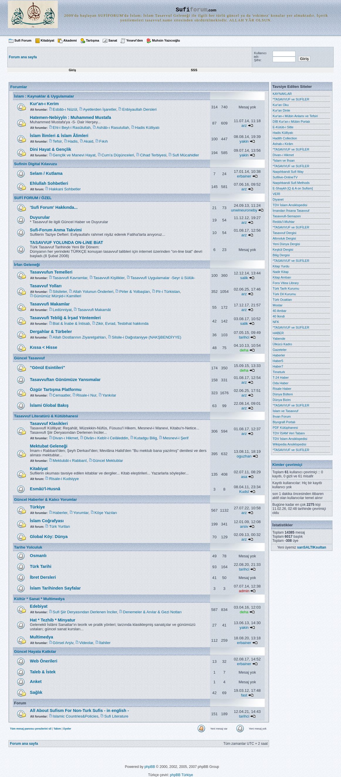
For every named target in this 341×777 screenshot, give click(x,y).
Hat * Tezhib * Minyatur (52, 620)
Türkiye (37, 507)
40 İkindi (279, 316)
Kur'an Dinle (281, 110)
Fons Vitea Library (286, 283)
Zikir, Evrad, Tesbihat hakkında (122, 323)
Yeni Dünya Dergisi (286, 244)
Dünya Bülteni (283, 394)
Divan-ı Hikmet (65, 438)
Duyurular (40, 217)
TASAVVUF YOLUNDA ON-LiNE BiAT (66, 242)
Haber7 (278, 366)
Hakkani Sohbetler (65, 189)
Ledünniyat (62, 310)
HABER (278, 333)
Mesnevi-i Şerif (175, 438)
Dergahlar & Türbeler (51, 331)
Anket (36, 681)
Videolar (86, 643)
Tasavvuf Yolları (46, 286)
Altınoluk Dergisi (284, 238)
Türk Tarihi (40, 566)
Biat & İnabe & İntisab (71, 323)
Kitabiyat (47, 40)
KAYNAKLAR (282, 93)
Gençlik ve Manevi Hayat (74, 155)
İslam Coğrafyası (47, 520)
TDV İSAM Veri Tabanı (289, 433)
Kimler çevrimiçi (287, 464)
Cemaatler (61, 395)
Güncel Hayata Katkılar (35, 651)
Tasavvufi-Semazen (287, 216)
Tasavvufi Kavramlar (70, 278)
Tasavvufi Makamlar (50, 304)
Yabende (279, 338)
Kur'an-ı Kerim (44, 103)
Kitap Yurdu (281, 266)
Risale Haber (282, 388)
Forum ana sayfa (24, 744)
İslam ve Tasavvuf (285, 411)
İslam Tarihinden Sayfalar (55, 588)
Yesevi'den (134, 40)
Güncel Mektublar (108, 460)
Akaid (88, 141)
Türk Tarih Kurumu (286, 288)
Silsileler (60, 291)
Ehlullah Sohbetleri (49, 183)
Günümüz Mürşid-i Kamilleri (57, 296)
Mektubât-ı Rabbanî (70, 460)
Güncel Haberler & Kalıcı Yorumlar (45, 499)
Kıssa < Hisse (43, 347)
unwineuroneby (244, 210)
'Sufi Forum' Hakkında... (54, 207)
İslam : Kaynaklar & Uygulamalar (44, 96)
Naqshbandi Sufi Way (288, 171)
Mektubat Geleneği (48, 446)
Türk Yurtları (59, 526)
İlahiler (105, 643)
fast (244, 695)
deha (244, 350)
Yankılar (109, 395)
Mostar (278, 305)
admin (244, 591)
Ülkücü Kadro (282, 344)
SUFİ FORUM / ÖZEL (33, 198)
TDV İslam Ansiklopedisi (290, 205)
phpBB (149, 767)
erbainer (244, 176)
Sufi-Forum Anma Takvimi (56, 230)
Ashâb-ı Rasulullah (113, 127)
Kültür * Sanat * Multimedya (39, 599)
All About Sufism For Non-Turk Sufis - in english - (79, 710)
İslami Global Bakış (49, 405)
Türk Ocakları (282, 299)
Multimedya (41, 637)
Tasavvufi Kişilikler (108, 278)
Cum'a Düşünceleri (118, 155)
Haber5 (278, 361)
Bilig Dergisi (281, 255)
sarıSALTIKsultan (311, 547)
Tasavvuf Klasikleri (49, 423)
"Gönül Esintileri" (47, 367)
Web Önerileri (43, 661)
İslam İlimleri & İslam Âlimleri (59, 135)
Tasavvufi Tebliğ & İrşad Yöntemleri (65, 317)
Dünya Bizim (282, 400)
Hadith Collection (285, 138)
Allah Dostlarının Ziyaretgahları (79, 337)
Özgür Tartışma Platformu (56, 389)
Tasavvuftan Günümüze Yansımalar (65, 379)
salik (244, 278)
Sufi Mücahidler (185, 155)
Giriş (72, 70)
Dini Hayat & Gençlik (50, 149)
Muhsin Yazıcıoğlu (166, 40)
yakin (244, 141)
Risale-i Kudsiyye (64, 479)
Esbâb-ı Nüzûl (65, 109)
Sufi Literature (116, 716)
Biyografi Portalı (284, 422)
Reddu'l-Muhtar (284, 221)
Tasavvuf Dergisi (284, 233)
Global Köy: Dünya (49, 536)
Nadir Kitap (280, 272)
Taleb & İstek (43, 672)
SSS (194, 70)
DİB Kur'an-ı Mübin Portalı (291, 121)
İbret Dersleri (43, 577)
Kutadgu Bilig (145, 438)
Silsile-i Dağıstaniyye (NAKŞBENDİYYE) (146, 337)
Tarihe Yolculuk (28, 547)
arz (244, 125)
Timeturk (279, 372)
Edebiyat (39, 606)
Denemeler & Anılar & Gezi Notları (152, 612)
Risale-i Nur (86, 395)
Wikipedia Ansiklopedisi (289, 444)
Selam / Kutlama (46, 173)
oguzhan (244, 456)
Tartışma (92, 40)
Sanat (112, 40)
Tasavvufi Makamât (94, 310)
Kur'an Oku (281, 105)
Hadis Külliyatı (147, 127)
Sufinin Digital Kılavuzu (35, 164)
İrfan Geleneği (27, 264)
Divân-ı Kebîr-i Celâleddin (106, 438)
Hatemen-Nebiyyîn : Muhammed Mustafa (70, 117)
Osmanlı (38, 555)
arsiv (244, 526)
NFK (276, 322)
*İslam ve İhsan (284, 160)
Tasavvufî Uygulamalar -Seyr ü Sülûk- (163, 278)
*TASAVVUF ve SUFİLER (291, 99)
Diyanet (278, 199)
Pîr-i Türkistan (168, 291)
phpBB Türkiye (181, 775)
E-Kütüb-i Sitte (283, 127)
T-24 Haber (281, 377)
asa (244, 476)
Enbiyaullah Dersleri (139, 109)
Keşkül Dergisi (283, 249)
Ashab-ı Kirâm (283, 144)
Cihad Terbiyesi (153, 155)
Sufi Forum (22, 40)
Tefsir (57, 141)
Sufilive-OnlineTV (285, 177)
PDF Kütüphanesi (285, 427)
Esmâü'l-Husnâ (45, 488)
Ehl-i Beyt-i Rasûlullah (72, 127)
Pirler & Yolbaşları (134, 291)
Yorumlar (81, 512)
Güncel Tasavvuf (29, 358)
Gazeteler (280, 349)
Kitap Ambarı (282, 277)
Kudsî (244, 491)
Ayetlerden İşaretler (99, 109)
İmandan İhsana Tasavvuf (291, 210)
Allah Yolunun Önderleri (93, 291)
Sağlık (36, 692)
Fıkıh (103, 141)
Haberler (60, 512)
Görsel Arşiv (63, 643)
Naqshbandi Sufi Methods (291, 183)
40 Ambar (279, 310)
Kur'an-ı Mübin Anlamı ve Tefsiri (295, 116)
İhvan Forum (282, 416)
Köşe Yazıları (105, 512)
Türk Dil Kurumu (284, 294)
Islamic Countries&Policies (75, 716)
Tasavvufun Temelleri (51, 272)
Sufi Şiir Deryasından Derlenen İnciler (85, 612)
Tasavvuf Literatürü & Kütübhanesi (46, 416)
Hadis (73, 141)
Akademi (70, 40)
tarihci (244, 337)
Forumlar (18, 87)
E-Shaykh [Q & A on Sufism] (293, 188)
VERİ (276, 194)
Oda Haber (280, 383)
